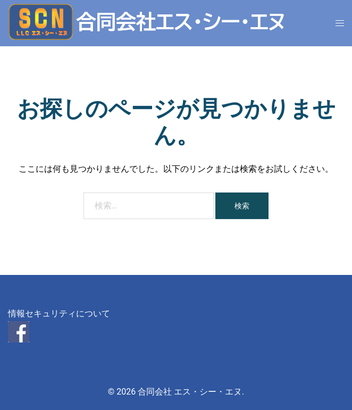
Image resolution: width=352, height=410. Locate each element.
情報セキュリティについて (59, 313)
